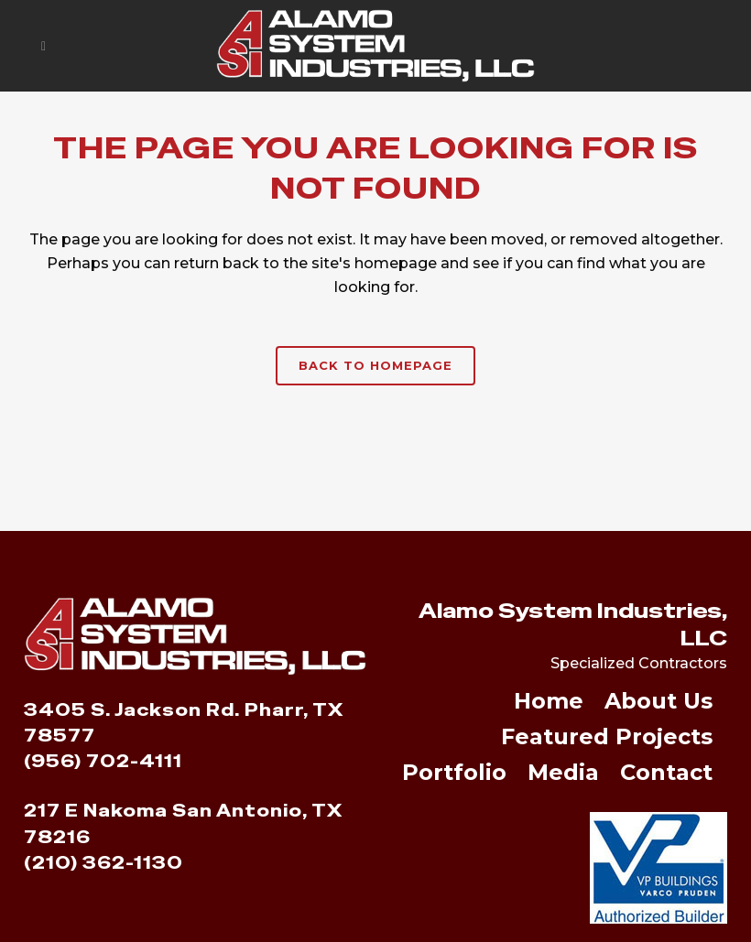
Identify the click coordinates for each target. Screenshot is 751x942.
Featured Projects (607, 738)
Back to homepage (375, 365)
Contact (666, 774)
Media (563, 774)
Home (548, 702)
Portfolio (454, 774)
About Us (658, 702)
